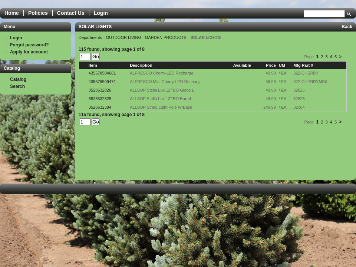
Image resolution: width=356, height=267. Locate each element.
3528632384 (100, 107)
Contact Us (71, 13)
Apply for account (29, 52)
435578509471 (102, 81)
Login (101, 13)
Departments (91, 37)
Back (347, 26)
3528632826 (100, 90)
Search (349, 14)
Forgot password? (29, 44)
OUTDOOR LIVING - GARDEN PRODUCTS (147, 37)
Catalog (18, 79)
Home (11, 13)
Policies (38, 13)
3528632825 (100, 98)
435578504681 (102, 73)
